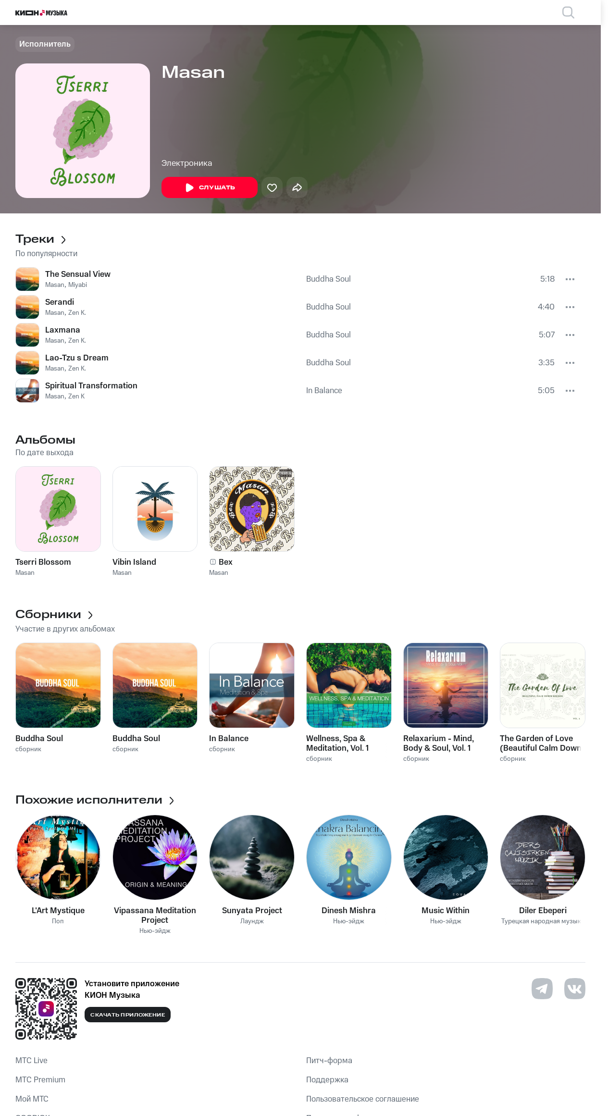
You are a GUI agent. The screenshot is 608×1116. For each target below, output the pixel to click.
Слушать (210, 188)
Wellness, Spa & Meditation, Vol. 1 (337, 743)
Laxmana (62, 330)
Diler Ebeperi (543, 911)
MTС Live (31, 1060)
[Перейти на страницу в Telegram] (542, 988)
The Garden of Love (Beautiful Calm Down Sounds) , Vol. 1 (541, 743)
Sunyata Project (252, 911)
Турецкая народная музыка (542, 922)
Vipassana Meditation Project (155, 915)
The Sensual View (78, 274)
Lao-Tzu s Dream (77, 358)
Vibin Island (134, 562)
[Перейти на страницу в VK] (574, 988)
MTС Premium (40, 1080)
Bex (226, 562)
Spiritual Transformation (91, 386)
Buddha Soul (328, 279)
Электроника (186, 163)
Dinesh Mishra (349, 911)
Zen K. (77, 313)
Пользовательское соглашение (362, 1099)
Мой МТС (32, 1099)
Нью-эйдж (155, 931)
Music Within (446, 911)
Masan (54, 285)
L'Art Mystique (58, 911)
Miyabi (77, 285)
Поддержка (327, 1080)
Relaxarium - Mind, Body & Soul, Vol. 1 (438, 743)
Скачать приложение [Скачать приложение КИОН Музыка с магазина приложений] (127, 1015)
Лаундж (252, 922)
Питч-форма (329, 1060)
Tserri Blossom (43, 562)
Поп (58, 922)
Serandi (59, 302)
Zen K (76, 396)
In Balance (324, 391)
